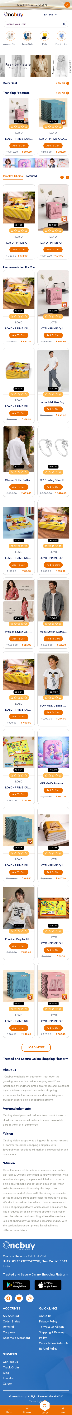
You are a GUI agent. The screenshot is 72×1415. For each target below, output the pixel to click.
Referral (8, 1327)
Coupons (9, 1332)
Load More (36, 1047)
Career (7, 1383)
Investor (8, 1378)
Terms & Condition (51, 1327)
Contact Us (10, 1362)
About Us (45, 1316)
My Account (11, 1316)
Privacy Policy (48, 1321)
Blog (6, 1373)
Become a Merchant (16, 1338)
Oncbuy (22, 1396)
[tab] (13, 177)
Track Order (11, 1367)
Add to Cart (19, 146)
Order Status (11, 1321)
